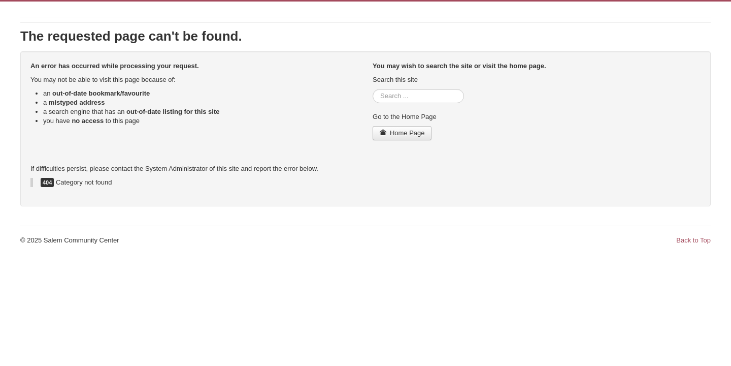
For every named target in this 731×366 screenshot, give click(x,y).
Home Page (402, 133)
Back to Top (693, 240)
